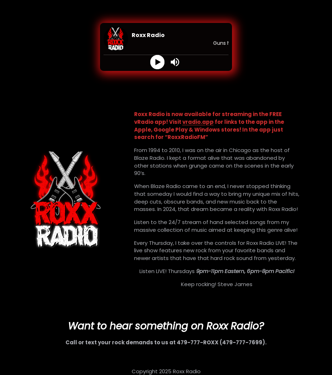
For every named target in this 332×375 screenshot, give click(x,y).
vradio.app (198, 122)
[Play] (157, 62)
